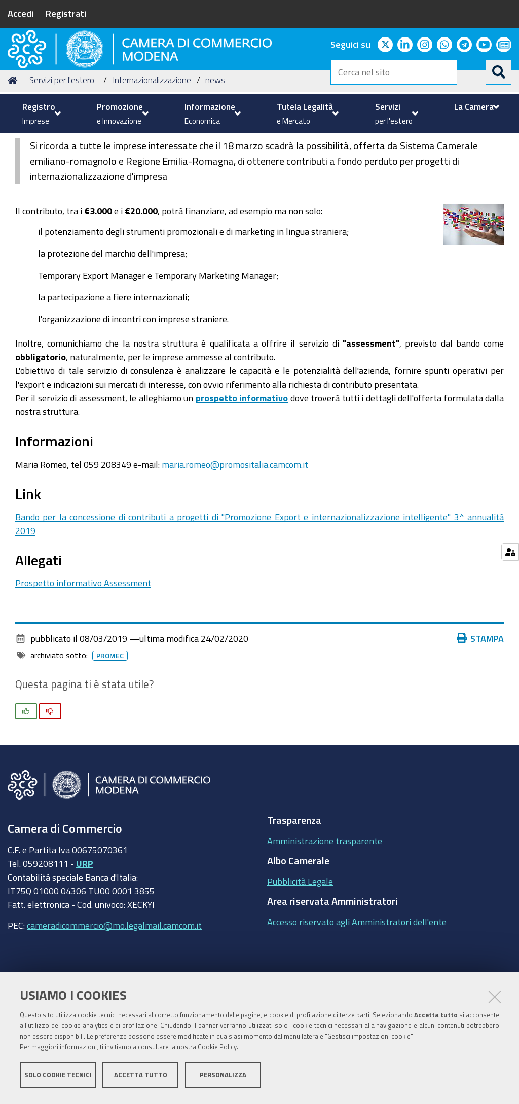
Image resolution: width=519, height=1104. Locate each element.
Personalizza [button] (223, 1077)
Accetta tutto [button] (140, 1077)
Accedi (20, 13)
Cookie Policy (217, 1049)
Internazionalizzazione (152, 157)
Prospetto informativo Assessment (83, 660)
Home (14, 157)
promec (110, 733)
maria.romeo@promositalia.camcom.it (235, 541)
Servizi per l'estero (61, 157)
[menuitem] (40, 113)
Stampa (480, 715)
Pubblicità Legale (300, 958)
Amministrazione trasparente (324, 917)
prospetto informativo (242, 474)
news (215, 157)
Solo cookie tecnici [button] (58, 1077)
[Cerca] (498, 72)
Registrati (66, 13)
